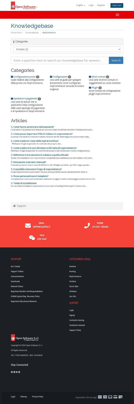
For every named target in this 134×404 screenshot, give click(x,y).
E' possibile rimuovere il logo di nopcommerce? (36, 169)
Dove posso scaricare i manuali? (28, 162)
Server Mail (73, 286)
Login (91, 5)
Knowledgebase (32, 32)
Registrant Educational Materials (24, 301)
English (80, 5)
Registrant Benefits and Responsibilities (27, 291)
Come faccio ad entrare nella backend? (32, 127)
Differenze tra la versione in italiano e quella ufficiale (39, 155)
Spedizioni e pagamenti (26, 98)
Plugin (95, 87)
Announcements (17, 276)
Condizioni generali (77, 325)
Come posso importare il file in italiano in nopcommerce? (42, 134)
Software (73, 291)
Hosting (72, 271)
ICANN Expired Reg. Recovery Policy (25, 296)
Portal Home (16, 32)
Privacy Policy (37, 396)
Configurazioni (60, 76)
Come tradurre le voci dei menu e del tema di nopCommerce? (44, 148)
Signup (72, 315)
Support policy (75, 330)
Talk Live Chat (42, 237)
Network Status (17, 286)
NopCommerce (75, 276)
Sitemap (23, 396)
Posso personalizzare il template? (30, 176)
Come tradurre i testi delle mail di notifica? (34, 141)
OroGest (72, 281)
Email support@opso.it (41, 225)
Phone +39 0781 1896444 (100, 225)
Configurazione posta (25, 76)
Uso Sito (72, 296)
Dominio (72, 266)
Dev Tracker (15, 266)
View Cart (116, 5)
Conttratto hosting (76, 320)
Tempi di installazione (24, 183)
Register (101, 5)
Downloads (15, 281)
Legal (13, 396)
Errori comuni (99, 76)
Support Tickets (17, 271)
